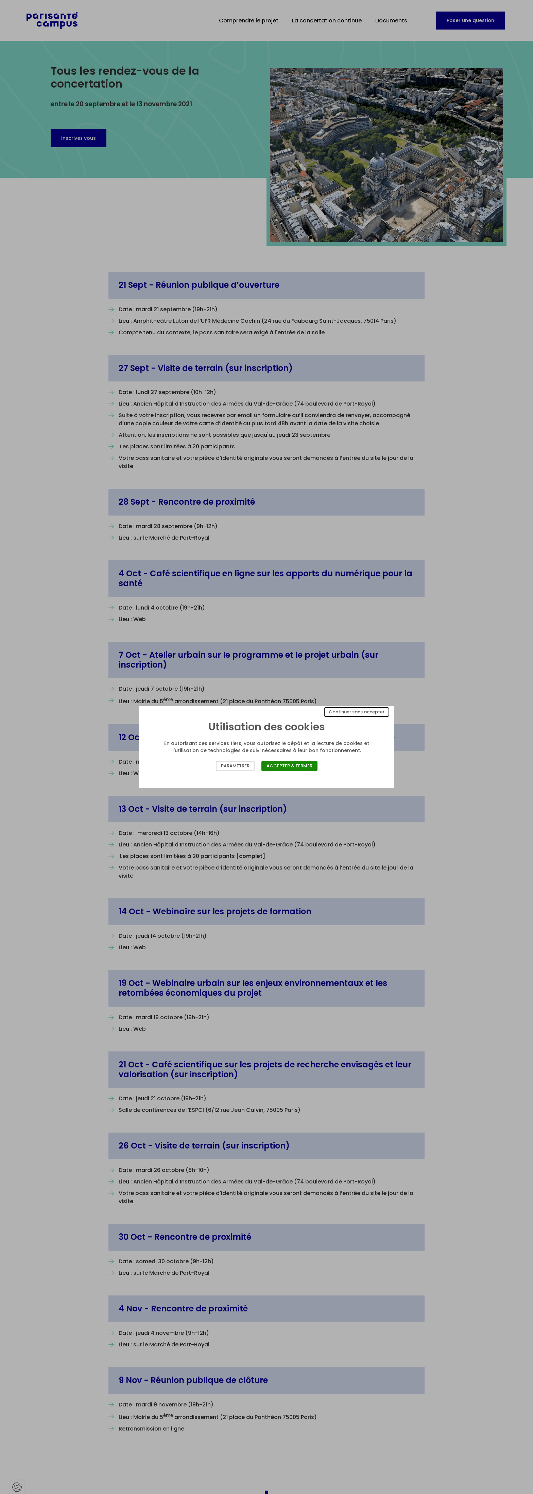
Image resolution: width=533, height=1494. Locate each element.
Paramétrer (235, 766)
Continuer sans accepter (356, 712)
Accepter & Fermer (289, 766)
